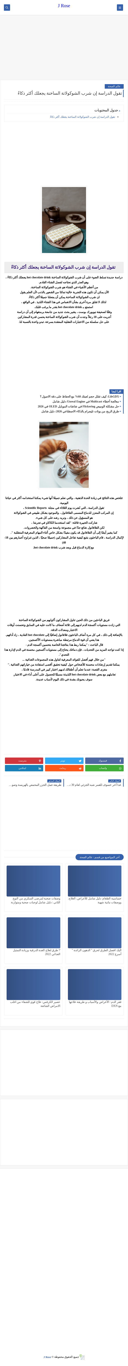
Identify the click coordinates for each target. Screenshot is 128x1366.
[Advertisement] (64, 48)
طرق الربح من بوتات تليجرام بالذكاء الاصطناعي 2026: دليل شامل (80, 411)
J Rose (64, 5)
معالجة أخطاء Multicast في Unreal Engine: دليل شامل (85, 401)
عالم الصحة (114, 86)
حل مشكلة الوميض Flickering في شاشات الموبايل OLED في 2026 (78, 406)
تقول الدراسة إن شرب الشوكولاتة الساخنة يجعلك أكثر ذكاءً (82, 116)
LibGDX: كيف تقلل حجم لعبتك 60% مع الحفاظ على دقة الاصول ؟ (79, 396)
